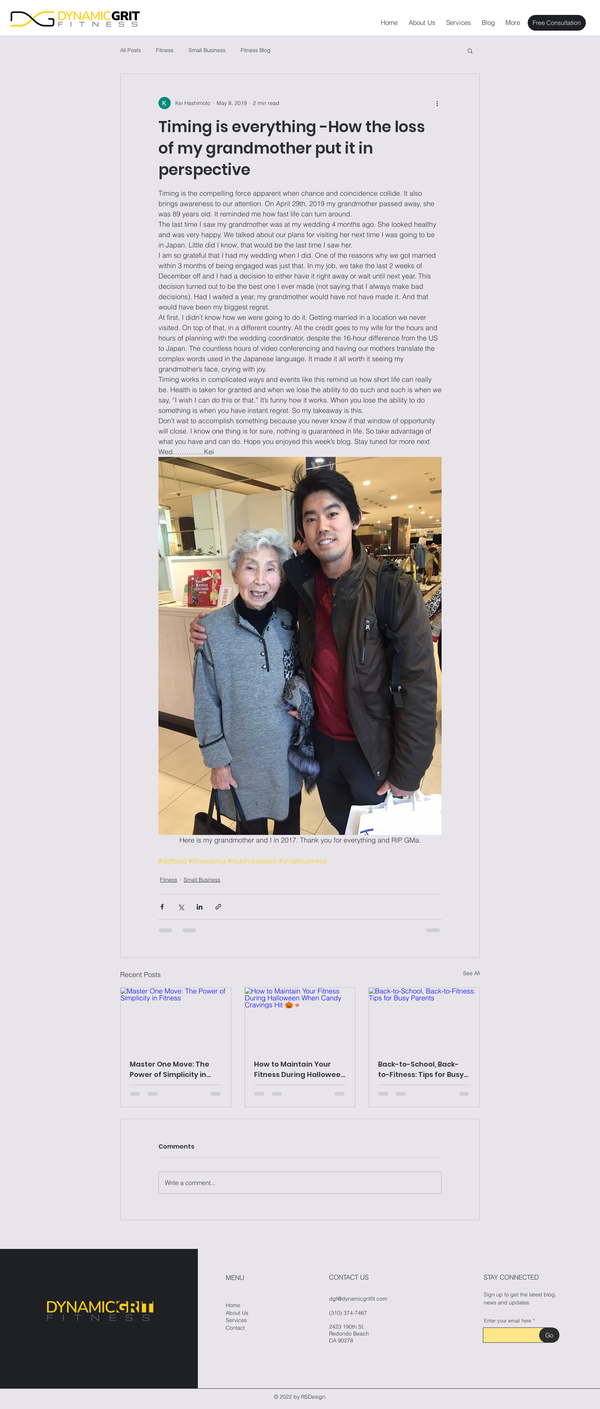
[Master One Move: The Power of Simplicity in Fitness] (176, 1019)
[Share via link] (218, 906)
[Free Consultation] (557, 23)
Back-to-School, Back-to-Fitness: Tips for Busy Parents (421, 1069)
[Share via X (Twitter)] (180, 906)
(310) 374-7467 (348, 1312)
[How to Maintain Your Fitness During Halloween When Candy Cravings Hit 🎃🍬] (300, 1019)
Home (233, 1305)
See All (471, 973)
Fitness (164, 50)
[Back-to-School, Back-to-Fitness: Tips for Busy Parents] (424, 1019)
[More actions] (437, 103)
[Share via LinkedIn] (199, 906)
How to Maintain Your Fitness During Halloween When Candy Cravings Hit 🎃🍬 (299, 1069)
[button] (470, 50)
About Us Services (237, 1316)
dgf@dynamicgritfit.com (358, 1298)
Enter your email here (507, 1320)
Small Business (207, 50)
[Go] (549, 1335)
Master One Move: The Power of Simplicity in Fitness (169, 1069)
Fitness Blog (256, 50)
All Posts (130, 50)
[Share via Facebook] (162, 906)
